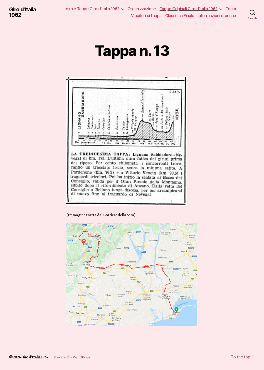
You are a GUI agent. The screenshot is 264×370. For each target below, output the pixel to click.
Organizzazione (142, 8)
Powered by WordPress (72, 357)
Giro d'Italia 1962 (22, 12)
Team (231, 8)
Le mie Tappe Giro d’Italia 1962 (91, 8)
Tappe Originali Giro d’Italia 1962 (188, 8)
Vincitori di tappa (146, 15)
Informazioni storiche (217, 15)
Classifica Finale (179, 15)
